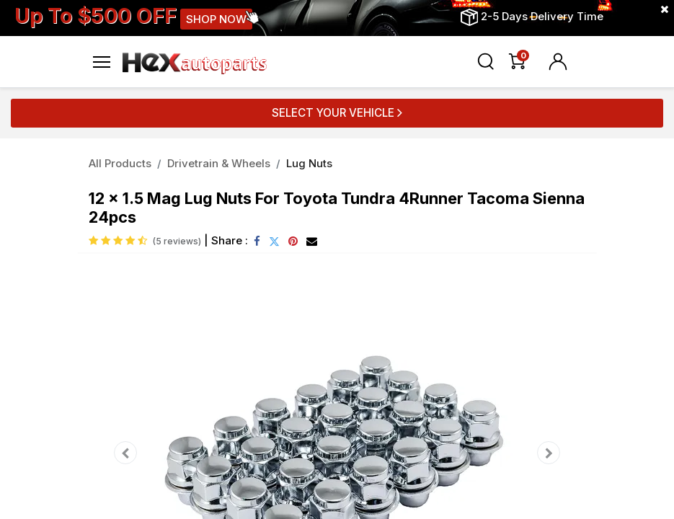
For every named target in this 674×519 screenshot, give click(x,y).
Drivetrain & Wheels (218, 163)
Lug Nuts (309, 163)
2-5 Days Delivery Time (542, 16)
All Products (120, 163)
